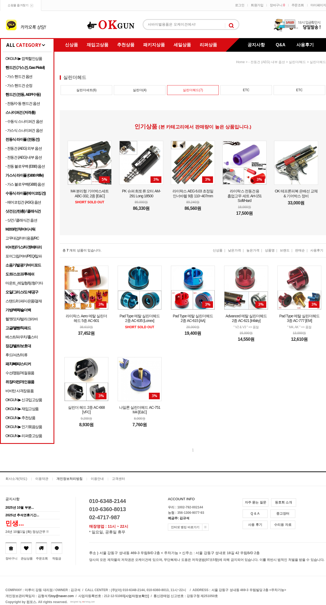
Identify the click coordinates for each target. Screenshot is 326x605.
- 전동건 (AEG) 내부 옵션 (23, 157)
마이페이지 (318, 5)
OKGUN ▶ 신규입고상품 (23, 400)
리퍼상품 (208, 44)
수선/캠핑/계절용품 (19, 373)
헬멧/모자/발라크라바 (21, 319)
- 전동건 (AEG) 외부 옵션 (23, 148)
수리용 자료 (282, 525)
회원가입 (257, 5)
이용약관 (41, 479)
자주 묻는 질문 (255, 502)
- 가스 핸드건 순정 (18, 85)
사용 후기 (255, 525)
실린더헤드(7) (193, 90)
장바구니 (277, 5)
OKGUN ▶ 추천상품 (20, 418)
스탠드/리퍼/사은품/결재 (23, 301)
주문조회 (297, 5)
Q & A (255, 513)
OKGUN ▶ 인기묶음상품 (23, 427)
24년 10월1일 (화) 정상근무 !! (27, 532)
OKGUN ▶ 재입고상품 (22, 409)
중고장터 (282, 513)
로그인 (239, 5)
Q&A (281, 44)
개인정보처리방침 (70, 479)
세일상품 (182, 44)
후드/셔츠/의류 (16, 355)
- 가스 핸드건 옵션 (18, 76)
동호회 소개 (283, 502)
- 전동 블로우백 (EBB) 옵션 (25, 166)
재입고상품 (97, 44)
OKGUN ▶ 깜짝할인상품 (23, 58)
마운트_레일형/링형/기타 (24, 283)
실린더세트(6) (86, 90)
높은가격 (252, 250)
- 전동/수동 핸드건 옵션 (22, 103)
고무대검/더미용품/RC (22, 238)
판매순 (300, 250)
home (240, 62)
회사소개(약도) (16, 479)
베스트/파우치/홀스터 (21, 337)
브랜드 (285, 250)
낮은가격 (234, 250)
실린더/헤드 (297, 62)
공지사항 (256, 44)
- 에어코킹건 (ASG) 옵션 (23, 202)
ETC (246, 90)
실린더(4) (140, 90)
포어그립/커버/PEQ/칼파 (23, 256)
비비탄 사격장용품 (19, 391)
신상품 (71, 44)
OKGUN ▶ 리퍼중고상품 (23, 436)
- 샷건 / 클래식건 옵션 (21, 220)
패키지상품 (154, 44)
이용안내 (97, 479)
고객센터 (118, 479)
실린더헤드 (318, 62)
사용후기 (305, 44)
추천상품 (125, 44)
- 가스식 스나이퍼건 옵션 (24, 130)
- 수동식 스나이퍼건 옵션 (24, 121)
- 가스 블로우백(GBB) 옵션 (24, 184)
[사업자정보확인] (136, 596)
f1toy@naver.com (61, 596)
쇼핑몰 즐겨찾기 (18, 5)
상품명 (270, 250)
